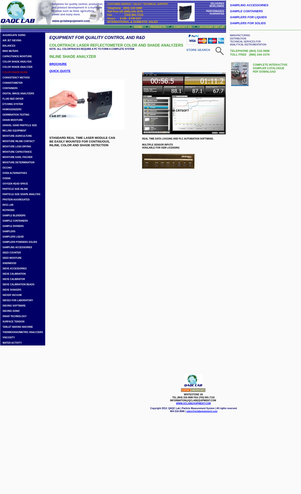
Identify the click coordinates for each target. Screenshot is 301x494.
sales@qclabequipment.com (202, 411)
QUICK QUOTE (60, 71)
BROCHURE (58, 64)
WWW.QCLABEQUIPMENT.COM (193, 403)
